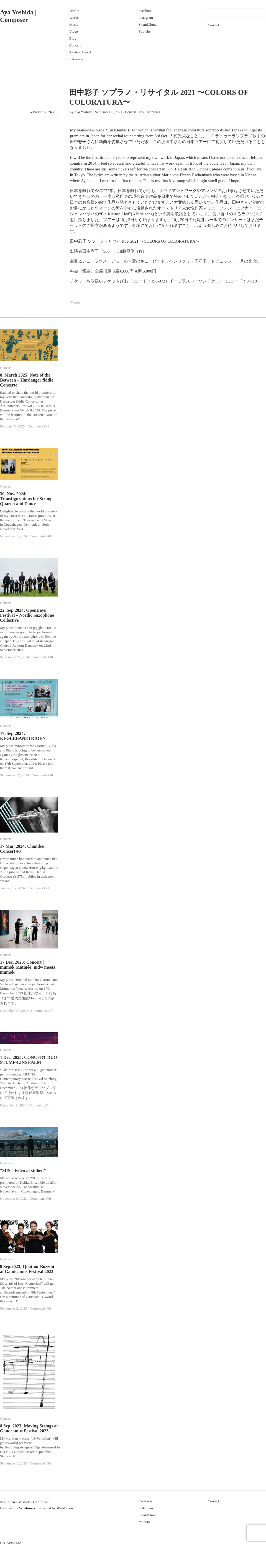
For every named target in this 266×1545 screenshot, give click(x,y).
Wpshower (27, 1508)
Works (74, 17)
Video (73, 31)
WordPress (65, 1508)
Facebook (146, 11)
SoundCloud (148, 24)
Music (73, 24)
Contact (213, 25)
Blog (72, 38)
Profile (74, 11)
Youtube (144, 31)
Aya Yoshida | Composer (30, 1502)
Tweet (75, 302)
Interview (76, 59)
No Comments (149, 112)
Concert (75, 45)
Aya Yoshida (83, 112)
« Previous (38, 112)
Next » (53, 112)
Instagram (146, 17)
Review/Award (80, 52)
